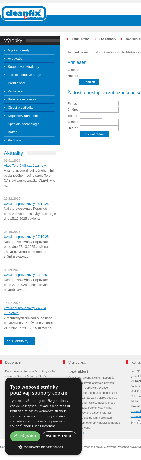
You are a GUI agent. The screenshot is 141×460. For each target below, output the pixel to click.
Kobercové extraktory (23, 67)
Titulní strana (80, 38)
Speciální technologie (24, 124)
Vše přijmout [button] (25, 436)
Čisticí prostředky (20, 107)
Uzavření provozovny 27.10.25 (26, 237)
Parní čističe (17, 83)
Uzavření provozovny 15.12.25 (26, 204)
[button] (43, 447)
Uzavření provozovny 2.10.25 (25, 275)
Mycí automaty (19, 50)
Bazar (12, 132)
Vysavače (15, 58)
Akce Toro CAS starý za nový (25, 165)
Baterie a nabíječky (22, 99)
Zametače (15, 91)
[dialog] (43, 416)
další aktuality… (19, 341)
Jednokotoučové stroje (24, 75)
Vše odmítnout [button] (59, 436)
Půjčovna (14, 140)
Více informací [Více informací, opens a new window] (45, 426)
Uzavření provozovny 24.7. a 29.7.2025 (25, 310)
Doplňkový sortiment (23, 116)
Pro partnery (107, 38)
